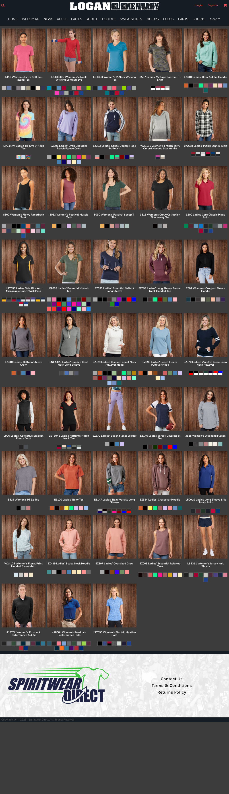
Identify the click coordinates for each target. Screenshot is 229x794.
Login (199, 5)
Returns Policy (171, 692)
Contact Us (172, 678)
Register (213, 5)
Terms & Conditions (172, 685)
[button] (2, 5)
